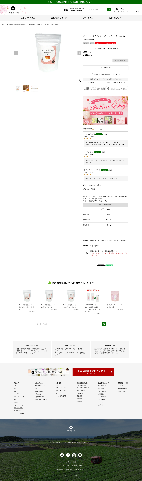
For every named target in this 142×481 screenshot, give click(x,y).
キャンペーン (60, 393)
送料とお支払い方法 (31, 345)
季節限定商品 (39, 391)
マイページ (101, 399)
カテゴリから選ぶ (28, 18)
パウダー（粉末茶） (20, 413)
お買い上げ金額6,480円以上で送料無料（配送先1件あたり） (71, 2)
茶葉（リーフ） (18, 408)
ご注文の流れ (102, 391)
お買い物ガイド (115, 18)
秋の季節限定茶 (21, 24)
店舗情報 (79, 399)
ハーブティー (18, 394)
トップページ (5, 24)
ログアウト (101, 405)
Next (79, 53)
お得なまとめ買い (61, 390)
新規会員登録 (102, 385)
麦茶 (15, 399)
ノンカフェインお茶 (20, 397)
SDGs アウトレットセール (62, 386)
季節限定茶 (13, 24)
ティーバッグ (18, 410)
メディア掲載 (81, 390)
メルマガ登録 (102, 397)
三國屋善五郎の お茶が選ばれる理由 (83, 386)
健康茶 (16, 391)
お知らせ (120, 385)
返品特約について (94, 82)
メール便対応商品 (61, 396)
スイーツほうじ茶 (30, 24)
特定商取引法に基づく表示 (73, 442)
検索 (109, 9)
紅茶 (15, 388)
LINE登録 (101, 394)
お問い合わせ (88, 442)
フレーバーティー (19, 405)
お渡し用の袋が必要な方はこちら (105, 74)
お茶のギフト (39, 394)
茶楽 (36, 388)
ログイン (100, 402)
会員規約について (103, 388)
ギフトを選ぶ (88, 18)
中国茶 (16, 402)
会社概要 (79, 396)
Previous (16, 53)
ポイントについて (71, 345)
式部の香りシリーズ (58, 18)
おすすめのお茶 (39, 397)
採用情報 (79, 401)
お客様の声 (80, 393)
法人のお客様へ (122, 388)
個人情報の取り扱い (56, 442)
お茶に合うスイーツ (41, 399)
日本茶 (16, 385)
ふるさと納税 (122, 391)
